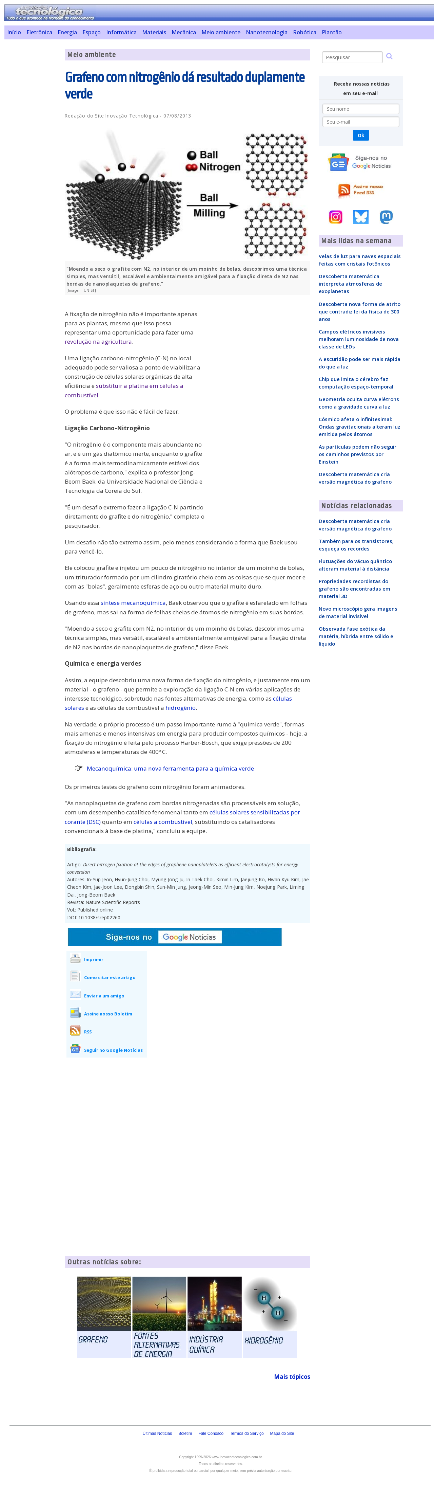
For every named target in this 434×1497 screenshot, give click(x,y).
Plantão (332, 32)
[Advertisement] (32, 151)
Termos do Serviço (246, 1433)
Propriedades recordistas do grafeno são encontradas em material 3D (354, 588)
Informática (121, 32)
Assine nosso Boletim (108, 1014)
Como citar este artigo (110, 977)
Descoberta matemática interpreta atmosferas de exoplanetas (350, 283)
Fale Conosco (210, 1433)
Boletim (185, 1433)
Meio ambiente (220, 32)
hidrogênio (180, 707)
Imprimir (93, 959)
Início (14, 32)
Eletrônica (39, 32)
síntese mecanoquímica (133, 603)
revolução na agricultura (98, 341)
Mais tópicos (292, 1377)
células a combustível (163, 822)
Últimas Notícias (157, 1433)
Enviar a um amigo (104, 996)
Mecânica (184, 32)
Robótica (304, 32)
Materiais (154, 32)
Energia (67, 32)
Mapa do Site (282, 1433)
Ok (361, 135)
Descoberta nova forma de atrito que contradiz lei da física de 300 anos (359, 311)
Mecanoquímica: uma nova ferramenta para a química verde (170, 768)
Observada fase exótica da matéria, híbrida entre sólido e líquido (356, 636)
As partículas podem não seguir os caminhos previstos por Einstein (357, 454)
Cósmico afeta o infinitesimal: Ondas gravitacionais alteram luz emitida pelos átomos (359, 426)
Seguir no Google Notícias (113, 1050)
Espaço (91, 32)
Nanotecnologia (267, 32)
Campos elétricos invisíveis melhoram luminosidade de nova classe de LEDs (359, 339)
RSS (88, 1032)
